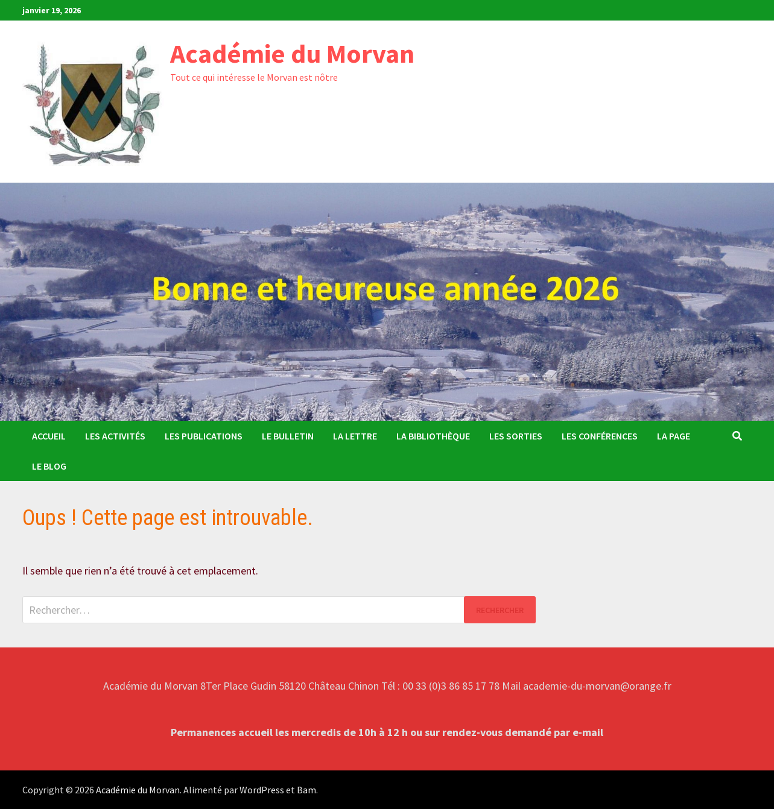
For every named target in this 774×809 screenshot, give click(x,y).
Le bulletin (288, 436)
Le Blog (49, 466)
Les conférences (600, 436)
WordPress (261, 790)
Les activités (115, 436)
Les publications (204, 436)
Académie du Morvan (292, 53)
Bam (306, 790)
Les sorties (515, 436)
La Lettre (355, 436)
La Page (673, 436)
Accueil (49, 436)
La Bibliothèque (433, 436)
